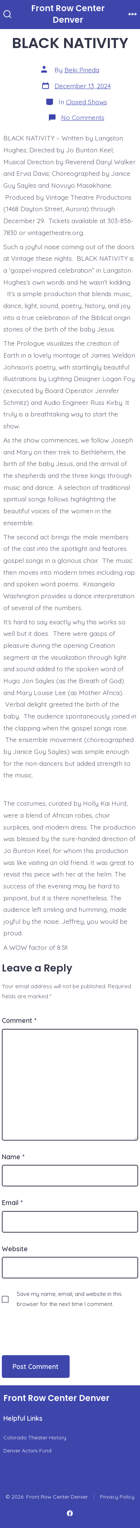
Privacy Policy (117, 1496)
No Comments (82, 117)
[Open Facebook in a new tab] (70, 1513)
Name (13, 1157)
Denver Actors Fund (27, 1450)
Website (15, 1249)
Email (12, 1202)
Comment (19, 1020)
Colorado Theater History (34, 1437)
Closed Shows (86, 102)
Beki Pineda (81, 70)
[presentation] (52, 1324)
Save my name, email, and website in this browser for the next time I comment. (69, 1298)
